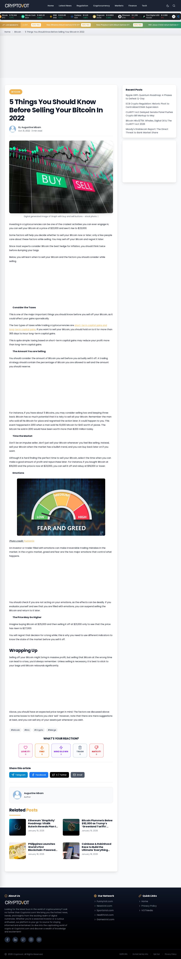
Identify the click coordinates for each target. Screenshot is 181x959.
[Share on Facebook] (38, 775)
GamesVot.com (104, 919)
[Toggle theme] (167, 5)
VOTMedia (146, 910)
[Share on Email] (78, 775)
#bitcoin (15, 730)
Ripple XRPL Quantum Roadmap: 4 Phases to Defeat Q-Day (149, 97)
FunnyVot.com (103, 901)
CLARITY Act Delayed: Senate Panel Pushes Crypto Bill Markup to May (149, 114)
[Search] (173, 5)
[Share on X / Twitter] (59, 775)
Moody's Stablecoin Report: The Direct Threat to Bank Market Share (147, 131)
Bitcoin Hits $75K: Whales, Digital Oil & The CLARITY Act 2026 (149, 122)
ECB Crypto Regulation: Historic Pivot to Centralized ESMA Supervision (147, 105)
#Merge (52, 730)
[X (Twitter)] (23, 939)
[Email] (39, 939)
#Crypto (38, 730)
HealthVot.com (104, 915)
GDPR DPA (123, 954)
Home (7, 31)
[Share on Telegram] (18, 775)
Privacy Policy (148, 905)
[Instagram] (31, 939)
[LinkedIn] (15, 939)
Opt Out (156, 954)
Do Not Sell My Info (140, 954)
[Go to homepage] (17, 5)
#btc (27, 730)
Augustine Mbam (31, 127)
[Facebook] (7, 939)
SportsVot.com (104, 910)
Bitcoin (17, 31)
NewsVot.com (103, 905)
